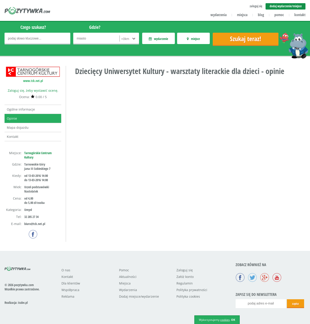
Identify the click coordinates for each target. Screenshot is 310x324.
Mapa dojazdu (18, 127)
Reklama (67, 296)
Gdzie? (94, 27)
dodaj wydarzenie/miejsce (286, 6)
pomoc (279, 14)
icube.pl (23, 302)
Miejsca (125, 283)
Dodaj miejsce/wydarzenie (139, 296)
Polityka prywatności (191, 290)
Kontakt (12, 136)
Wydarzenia (128, 290)
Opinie (12, 118)
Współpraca (70, 290)
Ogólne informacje (21, 109)
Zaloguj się (184, 270)
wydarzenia (218, 14)
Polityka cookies (188, 296)
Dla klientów (70, 283)
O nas (65, 270)
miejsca (242, 14)
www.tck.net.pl (33, 81)
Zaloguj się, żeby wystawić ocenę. (33, 90)
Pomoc (124, 270)
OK (233, 320)
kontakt (299, 14)
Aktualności (128, 277)
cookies (225, 320)
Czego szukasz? (33, 27)
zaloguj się (256, 6)
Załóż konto (185, 277)
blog (261, 14)
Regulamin (184, 283)
